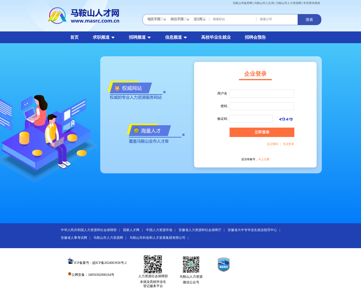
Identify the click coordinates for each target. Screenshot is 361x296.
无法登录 (287, 144)
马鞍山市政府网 (242, 3)
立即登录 (261, 132)
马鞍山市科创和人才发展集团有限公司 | (160, 237)
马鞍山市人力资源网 (288, 3)
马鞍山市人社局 (264, 3)
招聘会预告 (255, 37)
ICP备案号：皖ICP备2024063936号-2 (100, 263)
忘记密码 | (274, 144)
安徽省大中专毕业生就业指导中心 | (255, 230)
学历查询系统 (311, 3)
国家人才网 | (134, 230)
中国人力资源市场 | (162, 230)
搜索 (309, 20)
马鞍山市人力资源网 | (111, 237)
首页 (74, 37)
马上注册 (263, 159)
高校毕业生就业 (216, 37)
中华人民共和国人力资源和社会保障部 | (91, 230)
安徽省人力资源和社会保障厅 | (203, 230)
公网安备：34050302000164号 (91, 275)
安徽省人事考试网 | (77, 237)
